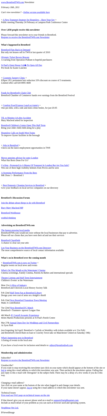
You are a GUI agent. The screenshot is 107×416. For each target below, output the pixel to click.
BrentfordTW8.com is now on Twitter (20, 263)
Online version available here (36, 12)
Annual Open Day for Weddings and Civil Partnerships (34, 323)
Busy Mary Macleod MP (12, 208)
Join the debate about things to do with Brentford (23, 203)
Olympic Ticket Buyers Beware (15, 57)
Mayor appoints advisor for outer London (19, 158)
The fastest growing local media (15, 230)
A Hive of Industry (18, 285)
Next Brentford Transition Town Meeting (28, 300)
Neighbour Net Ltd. (10, 408)
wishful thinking (8, 218)
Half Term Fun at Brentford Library (26, 293)
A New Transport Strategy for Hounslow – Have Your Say (29, 20)
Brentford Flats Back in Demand (15, 50)
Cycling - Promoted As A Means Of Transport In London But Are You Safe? (35, 165)
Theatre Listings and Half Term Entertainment (21, 278)
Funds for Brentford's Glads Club (16, 93)
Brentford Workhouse (10, 213)
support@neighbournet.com (66, 400)
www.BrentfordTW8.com (12, 2)
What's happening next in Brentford (17, 338)
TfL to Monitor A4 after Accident (16, 118)
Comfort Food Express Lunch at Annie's (21, 105)
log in (3, 370)
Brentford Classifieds (10, 240)
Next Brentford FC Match (21, 308)
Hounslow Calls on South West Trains (18, 133)
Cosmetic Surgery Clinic (14, 78)
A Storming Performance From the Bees (19, 173)
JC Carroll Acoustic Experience (25, 315)
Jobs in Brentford (10, 145)
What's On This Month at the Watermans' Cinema (23, 270)
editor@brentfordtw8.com (61, 345)
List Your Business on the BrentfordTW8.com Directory (26, 248)
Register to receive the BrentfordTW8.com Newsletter (25, 37)
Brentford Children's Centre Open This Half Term (23, 125)
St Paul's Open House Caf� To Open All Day (21, 65)
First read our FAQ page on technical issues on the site (25, 395)
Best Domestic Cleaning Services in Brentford (23, 185)
